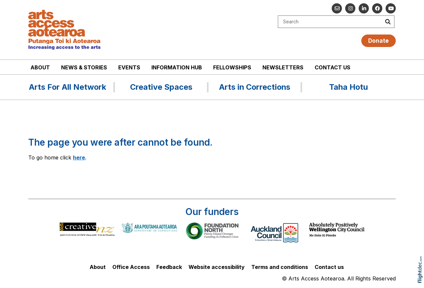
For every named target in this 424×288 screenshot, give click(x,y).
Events (129, 67)
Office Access (131, 267)
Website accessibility (217, 267)
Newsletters (282, 67)
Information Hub (176, 67)
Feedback (169, 267)
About (40, 67)
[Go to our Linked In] (364, 8)
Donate (378, 40)
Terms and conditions (279, 267)
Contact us (332, 67)
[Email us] (337, 8)
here (79, 157)
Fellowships (232, 67)
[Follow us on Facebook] (377, 8)
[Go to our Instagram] (350, 8)
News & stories (84, 67)
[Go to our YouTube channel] (391, 8)
